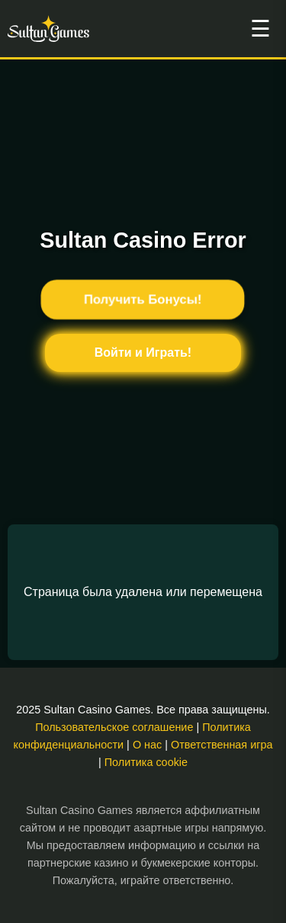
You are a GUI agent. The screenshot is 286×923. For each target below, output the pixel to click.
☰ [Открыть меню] (260, 28)
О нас (147, 745)
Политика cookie (146, 762)
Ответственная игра (221, 745)
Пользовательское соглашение (114, 727)
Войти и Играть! (143, 352)
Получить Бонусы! (143, 299)
